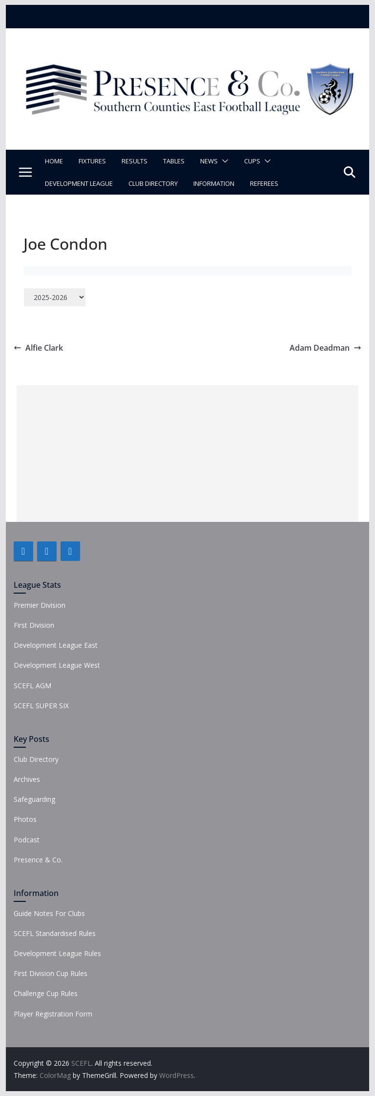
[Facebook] (23, 551)
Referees (264, 183)
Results (134, 161)
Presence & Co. (38, 859)
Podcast (27, 839)
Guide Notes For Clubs (49, 913)
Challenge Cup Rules (46, 993)
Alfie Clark (38, 347)
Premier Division (39, 605)
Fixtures (92, 161)
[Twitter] (47, 551)
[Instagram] (70, 551)
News (209, 161)
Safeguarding (34, 799)
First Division (34, 625)
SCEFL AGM (32, 685)
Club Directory (153, 183)
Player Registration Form (53, 1013)
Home (54, 161)
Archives (27, 779)
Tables (174, 161)
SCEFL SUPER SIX (41, 705)
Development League (79, 183)
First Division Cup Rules (50, 973)
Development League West (57, 665)
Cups (252, 161)
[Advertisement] (187, 453)
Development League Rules (57, 953)
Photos (25, 819)
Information (213, 183)
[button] (223, 161)
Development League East (56, 645)
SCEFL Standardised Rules (55, 933)
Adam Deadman (325, 347)
